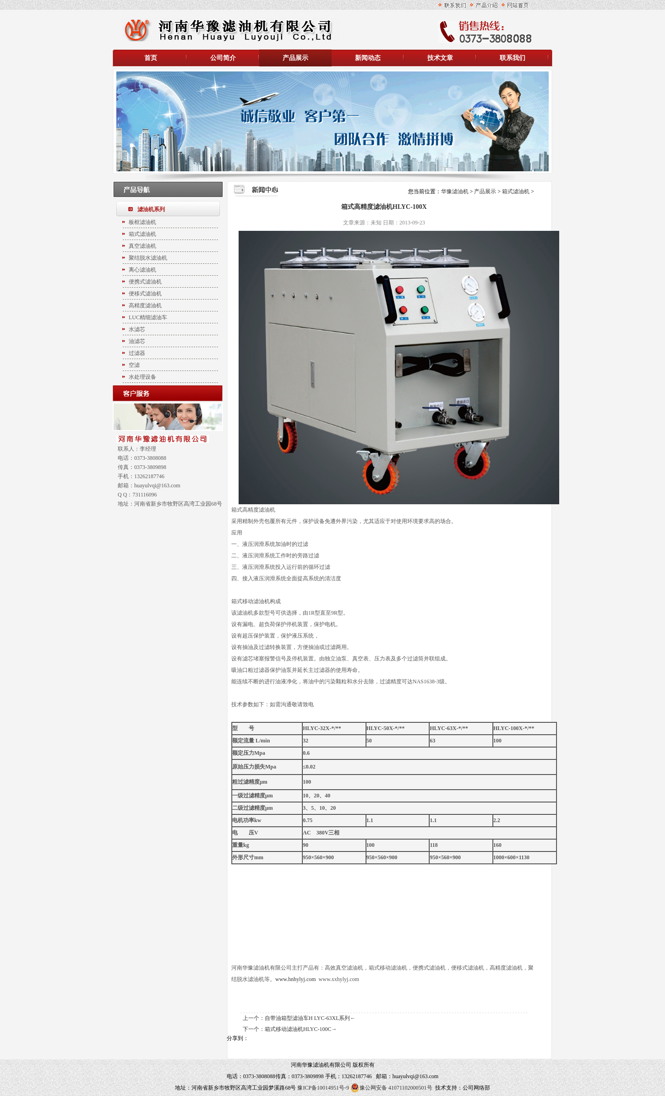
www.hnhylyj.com (295, 979)
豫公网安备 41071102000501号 (391, 1087)
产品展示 (295, 58)
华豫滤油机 (455, 191)
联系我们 (512, 58)
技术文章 (440, 58)
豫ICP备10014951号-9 (323, 1088)
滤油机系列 (151, 209)
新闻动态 (368, 58)
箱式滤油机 (515, 191)
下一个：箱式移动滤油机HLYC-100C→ (290, 1029)
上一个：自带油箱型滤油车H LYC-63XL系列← (299, 1018)
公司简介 (223, 58)
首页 (150, 58)
